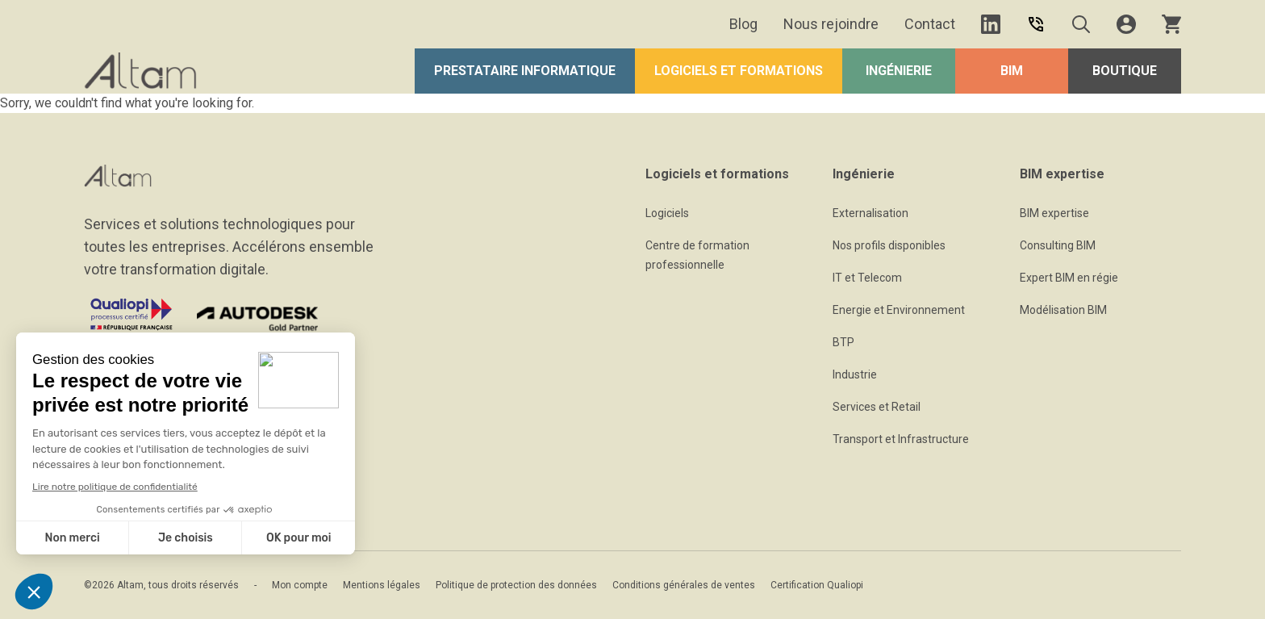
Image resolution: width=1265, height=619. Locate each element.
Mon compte (300, 585)
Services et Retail (877, 406)
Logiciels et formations (738, 70)
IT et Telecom (867, 277)
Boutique (1124, 70)
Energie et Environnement (899, 309)
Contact (929, 23)
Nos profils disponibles (889, 245)
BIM (1011, 70)
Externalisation (870, 213)
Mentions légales (381, 585)
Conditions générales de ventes (683, 585)
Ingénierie (899, 70)
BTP (843, 342)
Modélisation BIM (1063, 309)
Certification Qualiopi (816, 585)
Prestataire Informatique (525, 70)
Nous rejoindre (831, 23)
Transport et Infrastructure (901, 439)
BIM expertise (1054, 213)
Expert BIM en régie (1069, 277)
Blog (743, 23)
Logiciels (667, 213)
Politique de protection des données (516, 585)
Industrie (855, 374)
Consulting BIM (1058, 245)
